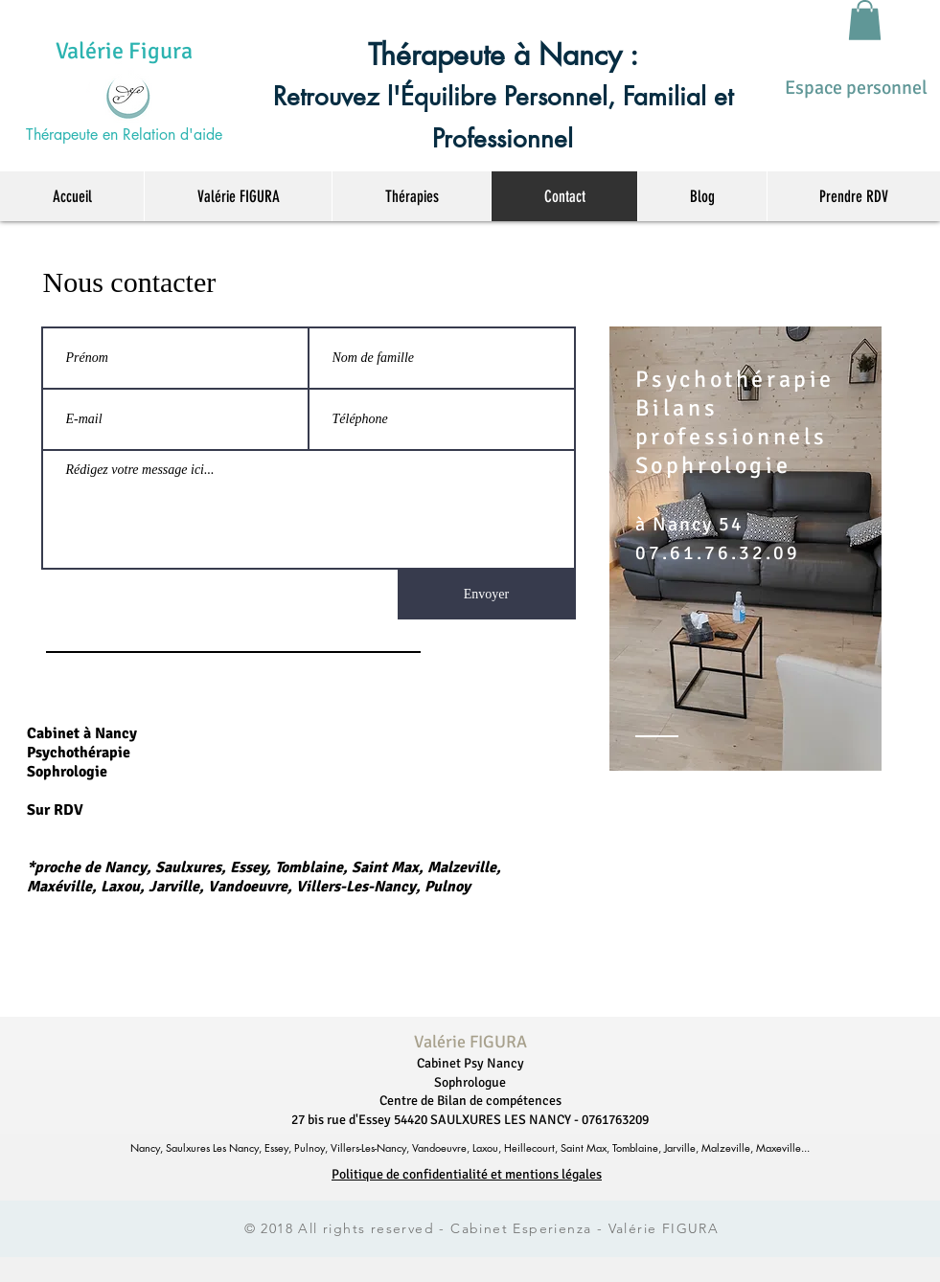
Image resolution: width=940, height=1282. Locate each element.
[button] (865, 20)
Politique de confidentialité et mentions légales (467, 1174)
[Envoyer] (487, 594)
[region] (745, 548)
